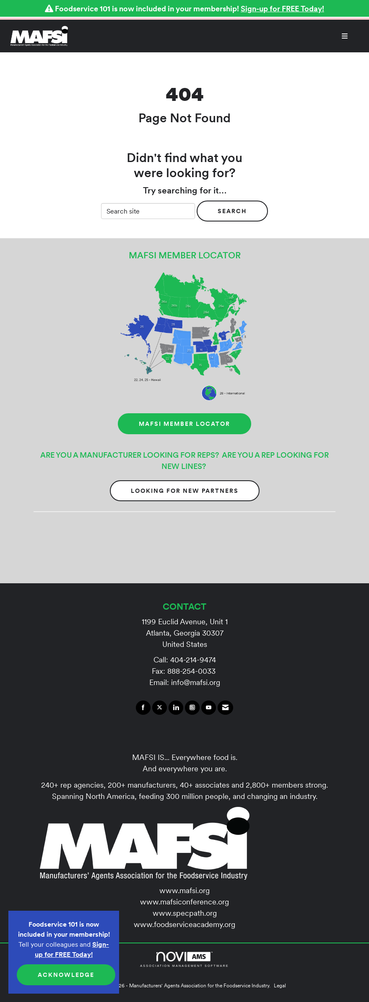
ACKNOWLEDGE (66, 975)
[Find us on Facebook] (143, 708)
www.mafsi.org (184, 890)
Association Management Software (184, 959)
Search (232, 211)
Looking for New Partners (185, 491)
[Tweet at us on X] (159, 708)
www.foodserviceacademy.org (184, 924)
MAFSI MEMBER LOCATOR (184, 424)
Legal (280, 985)
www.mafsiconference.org (184, 902)
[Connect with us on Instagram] (192, 708)
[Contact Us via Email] (225, 708)
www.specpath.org (185, 913)
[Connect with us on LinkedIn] (176, 708)
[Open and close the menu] (212, 36)
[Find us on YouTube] (208, 708)
